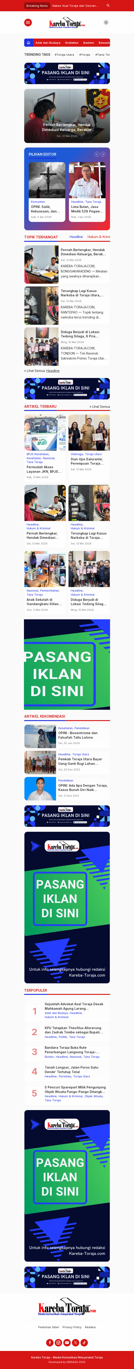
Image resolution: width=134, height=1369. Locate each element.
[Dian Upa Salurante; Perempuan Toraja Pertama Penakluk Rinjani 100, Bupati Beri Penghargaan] (89, 433)
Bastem (88, 42)
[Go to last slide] (32, 116)
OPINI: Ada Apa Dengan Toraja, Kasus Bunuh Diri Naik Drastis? (83, 790)
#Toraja (84, 54)
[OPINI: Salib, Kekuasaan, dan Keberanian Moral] (47, 180)
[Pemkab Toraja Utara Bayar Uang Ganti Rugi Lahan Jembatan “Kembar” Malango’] (40, 762)
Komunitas (38, 202)
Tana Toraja (93, 202)
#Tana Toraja (104, 54)
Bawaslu (105, 42)
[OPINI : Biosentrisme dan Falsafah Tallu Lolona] (40, 736)
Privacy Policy (72, 1327)
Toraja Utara (93, 454)
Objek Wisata (94, 1096)
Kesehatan (34, 458)
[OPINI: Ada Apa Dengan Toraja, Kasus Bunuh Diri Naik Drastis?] (40, 788)
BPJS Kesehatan (38, 454)
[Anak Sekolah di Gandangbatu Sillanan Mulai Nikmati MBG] (45, 569)
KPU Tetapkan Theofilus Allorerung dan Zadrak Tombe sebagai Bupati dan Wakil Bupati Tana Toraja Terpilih (75, 1032)
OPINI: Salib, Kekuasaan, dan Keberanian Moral (45, 211)
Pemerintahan (49, 590)
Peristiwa (65, 1076)
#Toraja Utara (64, 54)
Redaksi (90, 1327)
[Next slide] (102, 116)
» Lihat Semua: (42, 371)
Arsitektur (72, 42)
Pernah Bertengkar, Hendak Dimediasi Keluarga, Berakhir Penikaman (67, 130)
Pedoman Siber (48, 1327)
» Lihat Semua (99, 406)
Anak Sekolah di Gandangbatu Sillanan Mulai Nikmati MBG (45, 604)
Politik (63, 1037)
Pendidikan (82, 728)
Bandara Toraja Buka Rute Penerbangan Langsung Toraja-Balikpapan (70, 1052)
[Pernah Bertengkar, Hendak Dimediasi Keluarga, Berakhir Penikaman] (67, 116)
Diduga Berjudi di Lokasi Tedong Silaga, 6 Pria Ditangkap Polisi (80, 336)
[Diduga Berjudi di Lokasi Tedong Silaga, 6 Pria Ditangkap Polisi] (41, 346)
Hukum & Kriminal (100, 237)
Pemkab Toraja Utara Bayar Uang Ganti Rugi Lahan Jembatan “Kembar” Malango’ (82, 763)
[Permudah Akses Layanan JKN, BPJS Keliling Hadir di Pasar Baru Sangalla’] (45, 433)
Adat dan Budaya (47, 42)
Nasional (48, 458)
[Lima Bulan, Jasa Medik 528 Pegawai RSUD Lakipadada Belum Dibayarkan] (87, 180)
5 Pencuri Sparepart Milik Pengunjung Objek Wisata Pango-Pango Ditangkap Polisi (75, 1091)
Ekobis (49, 1057)
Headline (77, 202)
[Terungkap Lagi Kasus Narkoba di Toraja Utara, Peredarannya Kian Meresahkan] (41, 305)
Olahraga (77, 454)
